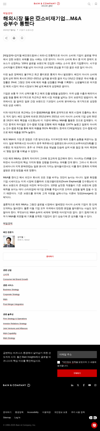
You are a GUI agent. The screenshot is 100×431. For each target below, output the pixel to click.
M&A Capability (9, 333)
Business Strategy (11, 289)
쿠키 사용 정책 (78, 412)
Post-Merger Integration (13, 304)
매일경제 (7, 223)
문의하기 (50, 256)
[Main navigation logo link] (47, 4)
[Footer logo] (93, 417)
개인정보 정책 (69, 362)
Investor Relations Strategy (15, 323)
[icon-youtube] (89, 385)
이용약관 (46, 412)
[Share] (6, 38)
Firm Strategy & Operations (15, 318)
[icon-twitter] (78, 385)
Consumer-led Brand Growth (15, 279)
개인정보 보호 (60, 412)
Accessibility (33, 412)
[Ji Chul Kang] (9, 241)
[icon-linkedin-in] (72, 385)
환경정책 (19, 412)
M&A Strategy (9, 338)
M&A (5, 299)
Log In (17, 417)
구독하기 (77, 373)
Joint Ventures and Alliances (15, 328)
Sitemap (7, 417)
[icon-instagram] (95, 385)
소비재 (6, 274)
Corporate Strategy (11, 294)
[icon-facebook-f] (83, 385)
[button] (4, 4)
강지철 (20, 237)
